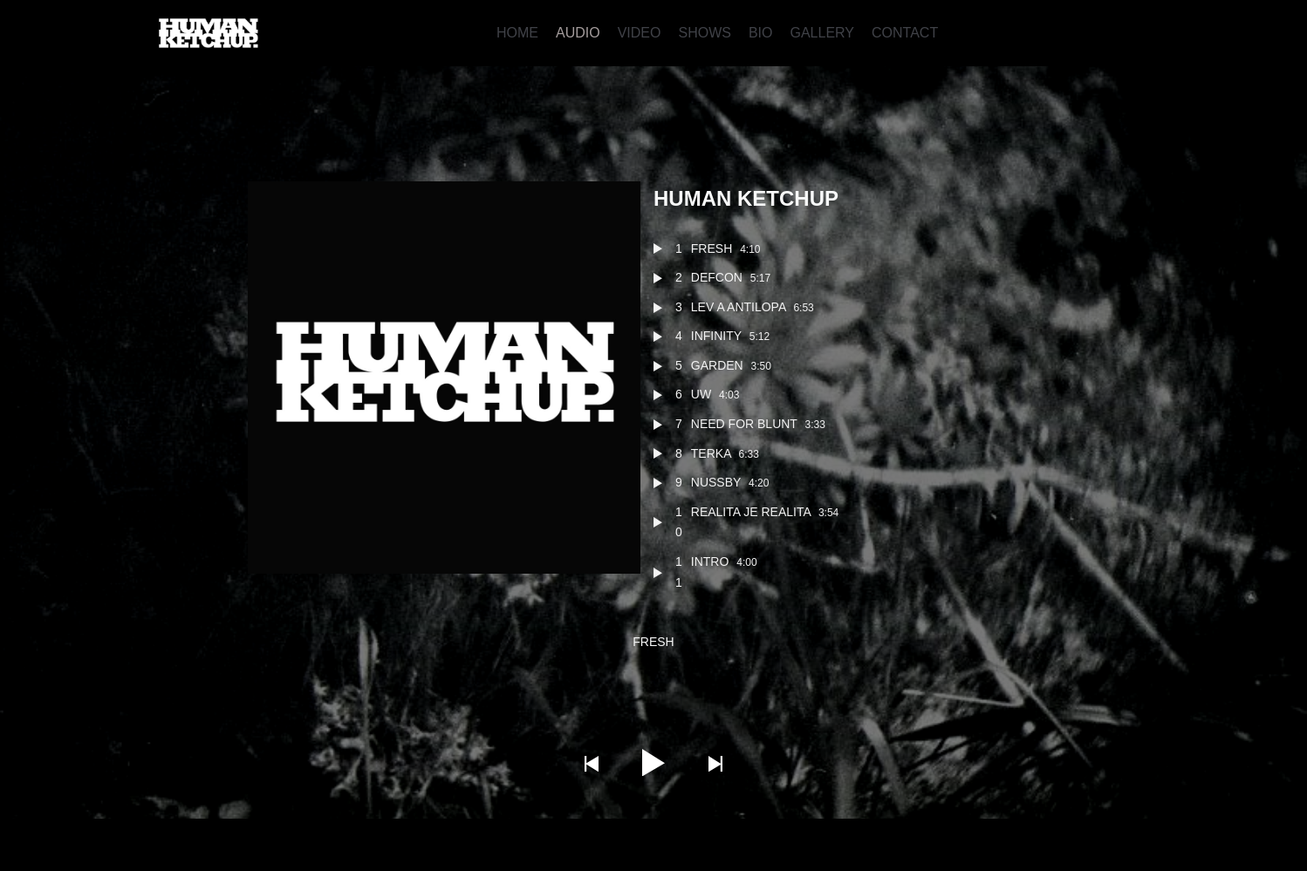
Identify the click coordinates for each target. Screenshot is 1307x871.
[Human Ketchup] (208, 33)
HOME (517, 32)
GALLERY (822, 32)
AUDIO (578, 32)
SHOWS (704, 32)
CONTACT (905, 32)
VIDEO (639, 32)
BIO (761, 32)
